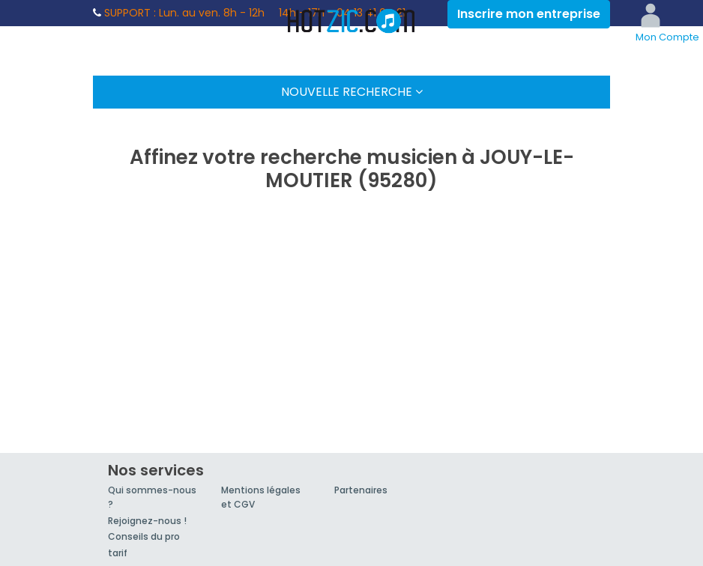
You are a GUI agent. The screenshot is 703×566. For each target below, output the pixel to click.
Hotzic (351, 21)
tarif (117, 553)
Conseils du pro (144, 536)
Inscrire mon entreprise (528, 13)
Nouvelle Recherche (352, 91)
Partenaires (360, 490)
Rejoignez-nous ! (147, 520)
